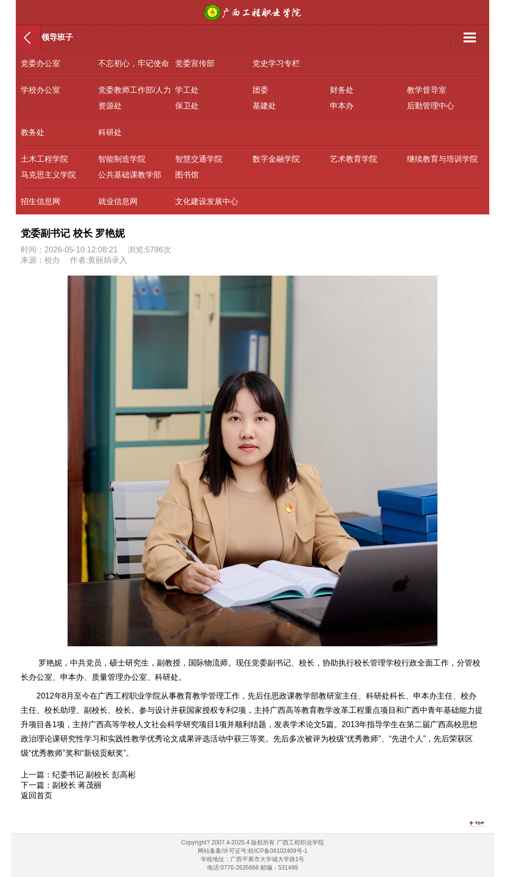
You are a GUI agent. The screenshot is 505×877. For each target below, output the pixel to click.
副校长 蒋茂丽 (77, 785)
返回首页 (36, 795)
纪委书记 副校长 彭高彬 (94, 775)
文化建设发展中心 (206, 201)
